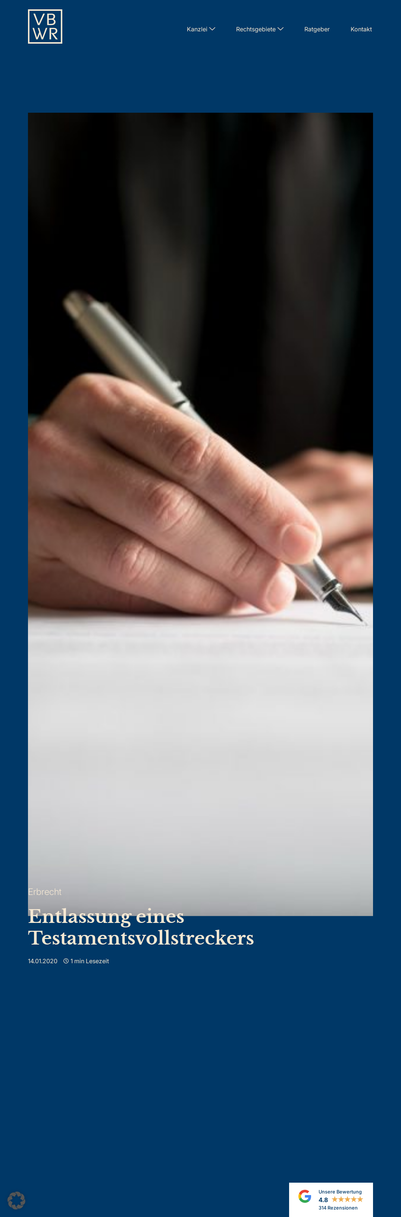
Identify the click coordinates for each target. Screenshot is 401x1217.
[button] (16, 1200)
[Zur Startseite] (45, 29)
